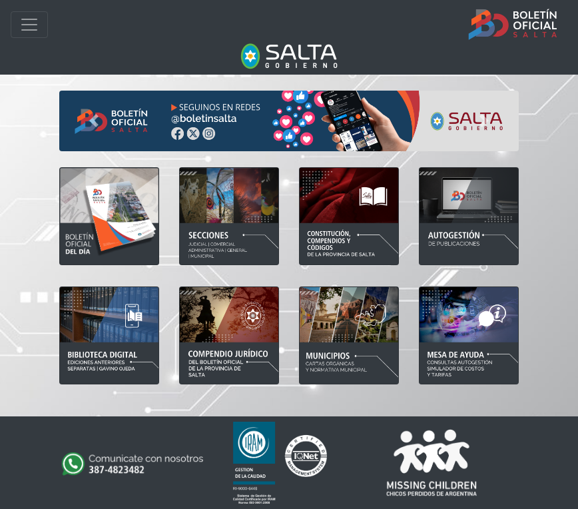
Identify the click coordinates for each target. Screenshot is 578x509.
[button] (94, 121)
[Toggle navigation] (29, 24)
